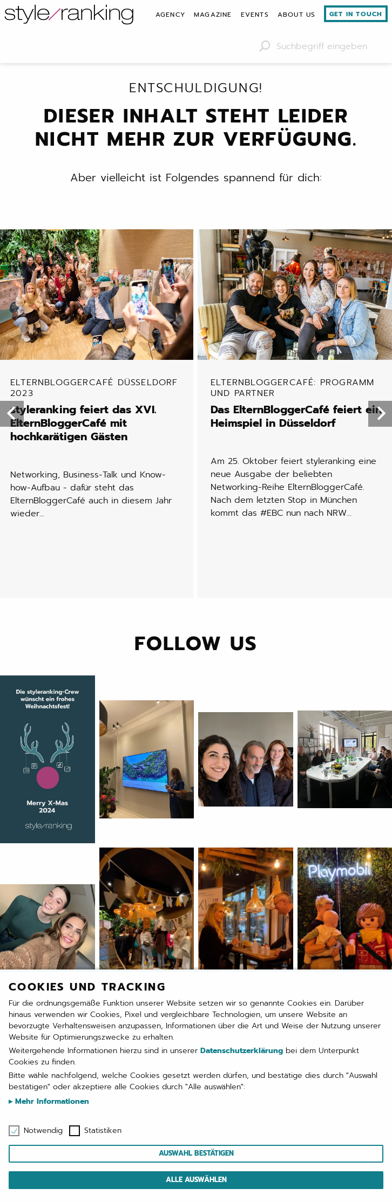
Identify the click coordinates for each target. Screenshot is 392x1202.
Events (255, 14)
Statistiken (102, 1131)
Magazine (213, 14)
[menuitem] (170, 14)
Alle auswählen (196, 1179)
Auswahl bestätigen (196, 1153)
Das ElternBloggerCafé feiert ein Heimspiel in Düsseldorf (298, 403)
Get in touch (355, 14)
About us (297, 14)
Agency (170, 14)
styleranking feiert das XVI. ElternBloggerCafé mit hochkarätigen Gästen (97, 410)
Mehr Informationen (50, 1101)
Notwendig (43, 1131)
